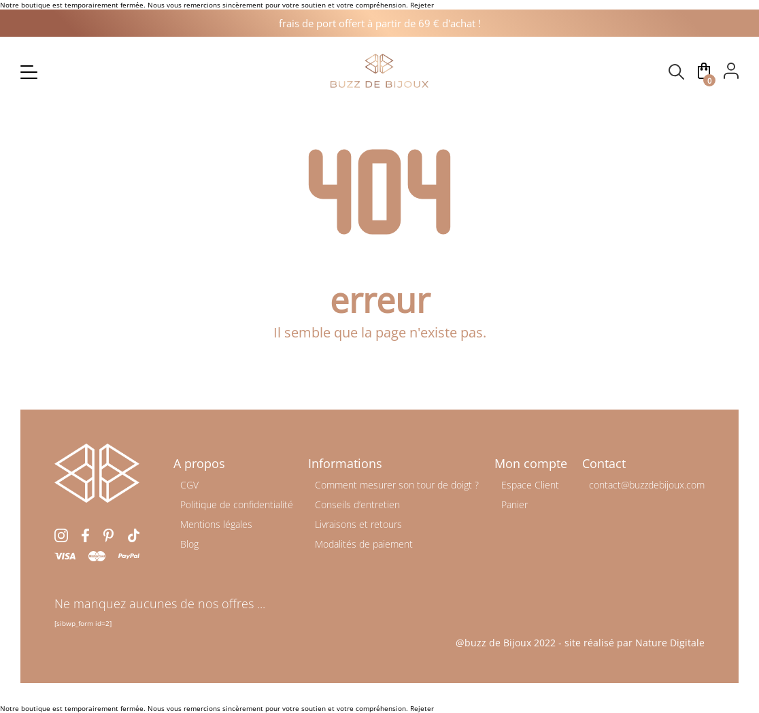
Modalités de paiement (364, 543)
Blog (189, 543)
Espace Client (530, 484)
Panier (514, 504)
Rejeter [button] (422, 5)
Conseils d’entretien (357, 504)
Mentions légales (216, 524)
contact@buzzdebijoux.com (647, 484)
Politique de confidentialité (236, 504)
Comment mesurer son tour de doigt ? (397, 484)
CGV (189, 484)
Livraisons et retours (358, 524)
